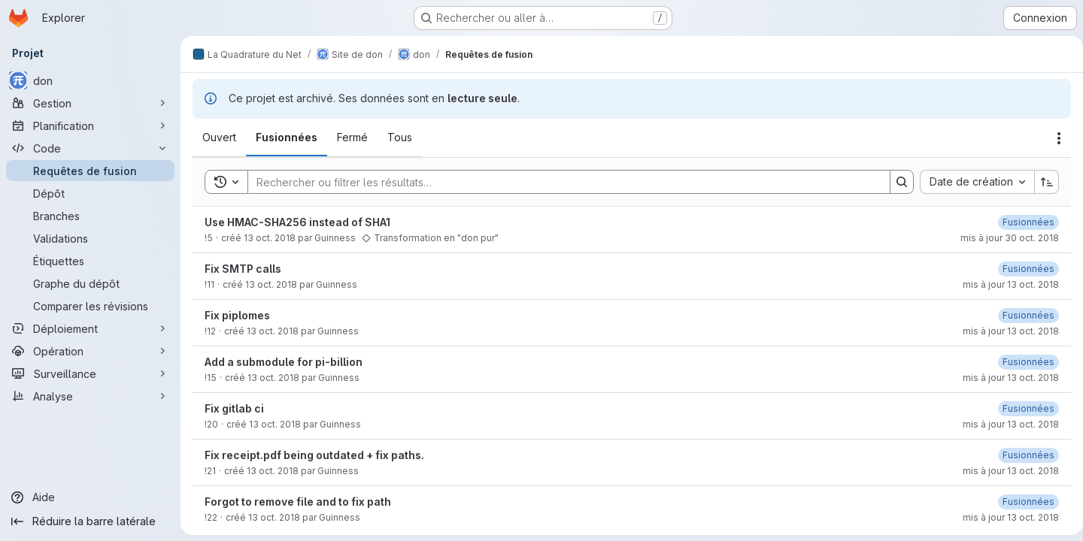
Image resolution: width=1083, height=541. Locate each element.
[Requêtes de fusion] (90, 170)
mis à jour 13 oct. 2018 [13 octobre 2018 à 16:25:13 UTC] (1005, 377)
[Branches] (90, 215)
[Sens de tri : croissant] (1041, 182)
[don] (90, 80)
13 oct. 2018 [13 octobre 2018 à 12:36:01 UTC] (271, 284)
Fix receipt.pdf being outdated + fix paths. (314, 455)
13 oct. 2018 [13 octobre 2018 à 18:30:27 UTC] (274, 517)
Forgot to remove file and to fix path (298, 501)
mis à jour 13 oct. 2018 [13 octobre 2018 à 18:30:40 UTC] (1005, 517)
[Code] (90, 148)
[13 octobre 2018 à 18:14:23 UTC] (1022, 408)
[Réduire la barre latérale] (90, 521)
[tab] (219, 137)
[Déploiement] (90, 328)
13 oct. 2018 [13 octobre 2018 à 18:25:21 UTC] (273, 470)
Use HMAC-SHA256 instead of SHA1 (297, 222)
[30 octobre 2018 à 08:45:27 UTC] (1022, 222)
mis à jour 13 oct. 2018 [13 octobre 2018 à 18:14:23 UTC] (1005, 424)
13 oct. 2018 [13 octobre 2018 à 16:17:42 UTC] (273, 377)
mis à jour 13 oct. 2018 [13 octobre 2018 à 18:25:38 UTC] (1005, 470)
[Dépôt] (90, 193)
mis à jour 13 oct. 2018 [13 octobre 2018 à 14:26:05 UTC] (1005, 331)
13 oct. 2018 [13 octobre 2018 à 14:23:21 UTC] (273, 331)
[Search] (558, 182)
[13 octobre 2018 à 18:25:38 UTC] (1022, 455)
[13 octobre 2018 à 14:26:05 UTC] (1022, 315)
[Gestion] (90, 102)
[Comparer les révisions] (90, 305)
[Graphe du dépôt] (90, 283)
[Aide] (90, 497)
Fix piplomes (237, 315)
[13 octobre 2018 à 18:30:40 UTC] (1022, 501)
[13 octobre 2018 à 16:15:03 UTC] (1022, 269)
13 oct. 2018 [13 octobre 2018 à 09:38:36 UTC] (270, 237)
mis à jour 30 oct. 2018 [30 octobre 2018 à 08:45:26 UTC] (1003, 237)
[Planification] (90, 125)
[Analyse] (90, 396)
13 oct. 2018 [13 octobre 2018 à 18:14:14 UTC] (275, 424)
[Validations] (90, 238)
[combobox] (971, 182)
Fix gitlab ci (234, 408)
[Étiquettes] (90, 260)
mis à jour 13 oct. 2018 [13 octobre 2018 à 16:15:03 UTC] (1005, 284)
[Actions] (1053, 138)
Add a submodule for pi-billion (284, 361)
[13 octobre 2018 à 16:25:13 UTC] (1022, 362)
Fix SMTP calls (243, 268)
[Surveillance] (90, 373)
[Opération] (90, 350)
